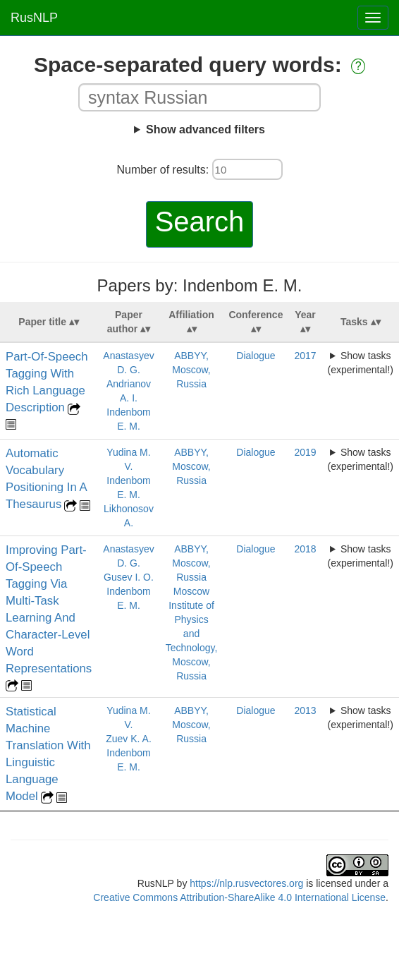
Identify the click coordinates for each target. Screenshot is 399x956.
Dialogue (255, 355)
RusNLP (34, 18)
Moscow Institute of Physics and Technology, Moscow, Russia (192, 634)
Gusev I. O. (129, 577)
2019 (305, 452)
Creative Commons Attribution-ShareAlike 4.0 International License (239, 897)
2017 (305, 355)
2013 (305, 710)
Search (200, 221)
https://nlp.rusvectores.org (246, 883)
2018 (305, 549)
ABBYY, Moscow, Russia (191, 369)
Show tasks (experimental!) (360, 362)
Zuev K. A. (129, 738)
